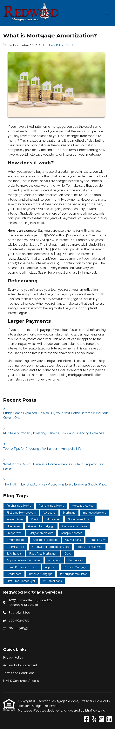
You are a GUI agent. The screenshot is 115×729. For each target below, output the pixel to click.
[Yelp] (94, 719)
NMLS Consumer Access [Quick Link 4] (21, 681)
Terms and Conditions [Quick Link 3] (18, 673)
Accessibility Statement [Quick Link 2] (20, 665)
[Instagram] (101, 719)
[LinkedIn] (109, 719)
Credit (69, 45)
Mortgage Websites (32, 710)
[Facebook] (86, 719)
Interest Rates (55, 45)
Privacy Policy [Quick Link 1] (13, 657)
